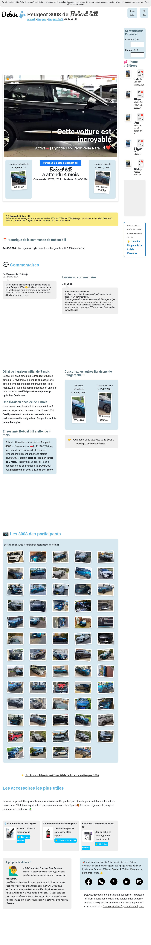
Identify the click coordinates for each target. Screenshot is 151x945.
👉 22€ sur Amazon (65, 840)
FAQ (132, 14)
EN (144, 14)
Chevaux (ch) (131, 50)
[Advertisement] (61, 47)
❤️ (107, 148)
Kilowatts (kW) (132, 39)
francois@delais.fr (35, 900)
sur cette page (71, 310)
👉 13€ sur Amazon (23, 839)
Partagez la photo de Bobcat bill (60, 162)
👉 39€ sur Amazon (95, 846)
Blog (132, 11)
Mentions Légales (134, 906)
